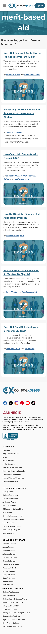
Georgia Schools (9, 575)
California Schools (10, 557)
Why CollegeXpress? (11, 454)
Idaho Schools (8, 582)
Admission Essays (9, 595)
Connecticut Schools (11, 564)
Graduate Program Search (13, 516)
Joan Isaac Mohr (13, 349)
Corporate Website (10, 481)
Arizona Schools (9, 550)
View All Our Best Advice (12, 627)
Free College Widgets (11, 530)
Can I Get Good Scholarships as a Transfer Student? (21, 329)
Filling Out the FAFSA (11, 606)
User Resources (9, 533)
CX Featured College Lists (13, 509)
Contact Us (7, 450)
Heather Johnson (21, 179)
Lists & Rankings (9, 506)
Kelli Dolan (29, 349)
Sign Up (40, 6)
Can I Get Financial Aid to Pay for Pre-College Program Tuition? (22, 54)
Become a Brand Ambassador (14, 471)
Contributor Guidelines (12, 474)
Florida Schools (9, 571)
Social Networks (9, 464)
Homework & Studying (11, 616)
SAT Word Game (9, 523)
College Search (9, 492)
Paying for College (10, 609)
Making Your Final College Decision (16, 613)
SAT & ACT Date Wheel (12, 526)
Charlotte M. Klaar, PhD (16, 176)
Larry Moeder (12, 292)
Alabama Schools (9, 544)
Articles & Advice (9, 502)
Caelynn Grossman (14, 132)
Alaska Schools (8, 547)
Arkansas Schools (9, 554)
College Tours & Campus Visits (15, 599)
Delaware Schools (10, 568)
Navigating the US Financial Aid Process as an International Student (22, 113)
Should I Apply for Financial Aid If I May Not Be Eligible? (21, 272)
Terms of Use (7, 419)
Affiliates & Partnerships (12, 467)
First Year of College (11, 623)
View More (6, 584)
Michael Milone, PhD (15, 235)
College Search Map (10, 495)
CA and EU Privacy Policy (31, 419)
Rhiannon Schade (32, 74)
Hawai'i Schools (9, 578)
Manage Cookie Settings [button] (21, 422)
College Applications (11, 592)
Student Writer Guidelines (13, 478)
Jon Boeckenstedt (29, 292)
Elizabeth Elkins (13, 74)
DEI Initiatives (8, 461)
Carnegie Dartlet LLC (22, 417)
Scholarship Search (10, 499)
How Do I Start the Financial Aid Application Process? (22, 216)
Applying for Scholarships (13, 602)
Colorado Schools (9, 561)
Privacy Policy (17, 419)
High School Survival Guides (14, 620)
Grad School (7, 512)
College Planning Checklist (13, 519)
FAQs (5, 457)
